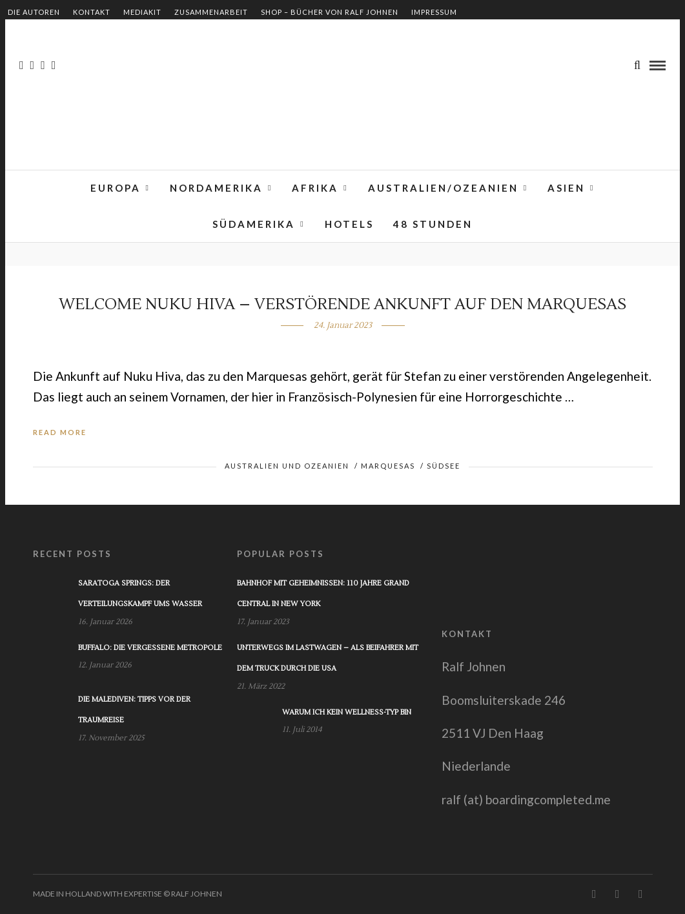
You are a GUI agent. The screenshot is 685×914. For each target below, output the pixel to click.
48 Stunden (433, 224)
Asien (566, 188)
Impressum (434, 12)
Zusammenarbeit (211, 12)
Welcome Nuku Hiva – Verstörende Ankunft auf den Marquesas (342, 304)
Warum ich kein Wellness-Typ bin (346, 712)
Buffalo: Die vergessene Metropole (150, 648)
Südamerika (253, 224)
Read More (60, 432)
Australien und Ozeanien (287, 466)
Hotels (349, 224)
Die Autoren (34, 12)
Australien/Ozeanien (443, 188)
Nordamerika (216, 188)
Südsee (443, 466)
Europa (115, 188)
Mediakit (142, 12)
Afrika (315, 188)
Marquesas (388, 466)
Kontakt (91, 12)
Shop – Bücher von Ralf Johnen (329, 12)
